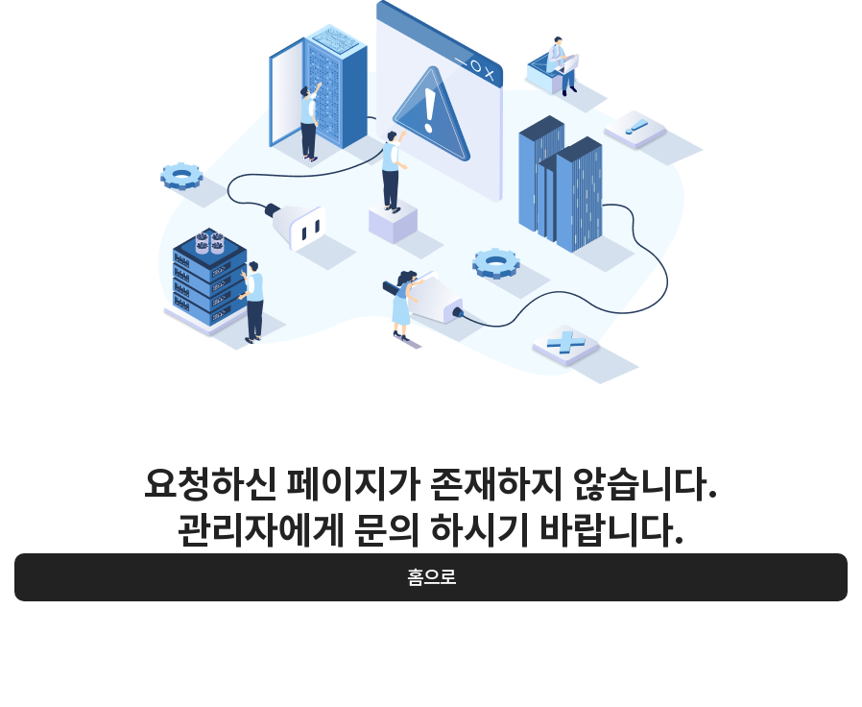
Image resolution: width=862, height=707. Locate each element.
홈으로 (431, 577)
